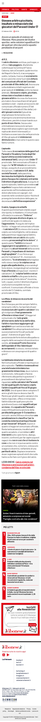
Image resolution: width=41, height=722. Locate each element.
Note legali (11, 711)
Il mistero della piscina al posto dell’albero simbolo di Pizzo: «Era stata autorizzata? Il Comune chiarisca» (20, 564)
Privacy (29, 709)
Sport (12, 13)
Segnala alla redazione (18, 709)
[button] (36, 14)
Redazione (8, 709)
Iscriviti (32, 625)
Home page (5, 13)
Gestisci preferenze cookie (23, 711)
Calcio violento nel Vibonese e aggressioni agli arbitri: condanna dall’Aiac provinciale (18, 465)
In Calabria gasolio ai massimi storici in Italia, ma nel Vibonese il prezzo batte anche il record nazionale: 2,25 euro (21, 593)
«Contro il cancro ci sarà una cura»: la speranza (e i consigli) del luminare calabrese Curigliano (21, 551)
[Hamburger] (3, 4)
